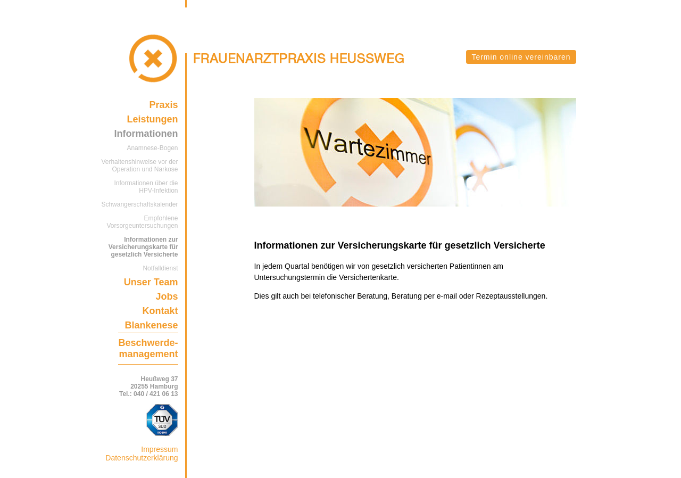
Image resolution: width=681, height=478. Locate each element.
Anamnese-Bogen (152, 148)
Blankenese (151, 325)
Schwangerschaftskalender (139, 204)
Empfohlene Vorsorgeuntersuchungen (142, 222)
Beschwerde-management (148, 348)
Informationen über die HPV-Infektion (146, 186)
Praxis (163, 105)
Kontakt (160, 311)
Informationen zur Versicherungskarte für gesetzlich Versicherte (143, 247)
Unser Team (151, 282)
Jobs (166, 296)
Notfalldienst (160, 268)
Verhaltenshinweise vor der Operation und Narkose (139, 165)
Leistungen (152, 119)
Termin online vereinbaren (520, 57)
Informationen (146, 133)
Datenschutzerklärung (141, 458)
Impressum (159, 449)
